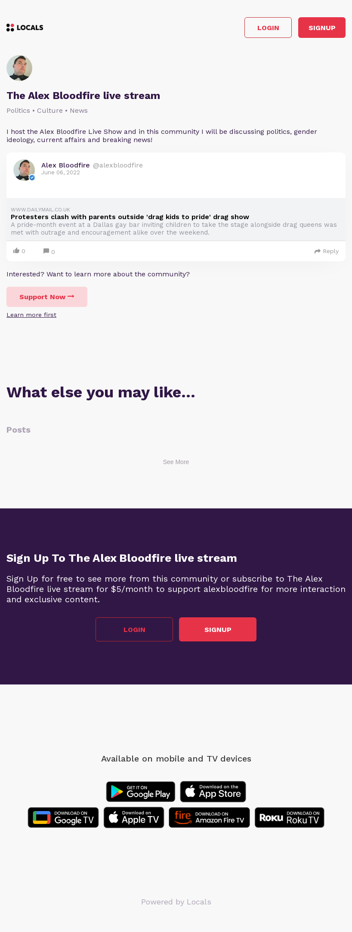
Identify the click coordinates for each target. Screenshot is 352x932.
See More (176, 461)
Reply (327, 251)
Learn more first (31, 314)
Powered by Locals (176, 901)
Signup (322, 28)
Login (268, 28)
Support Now (46, 297)
